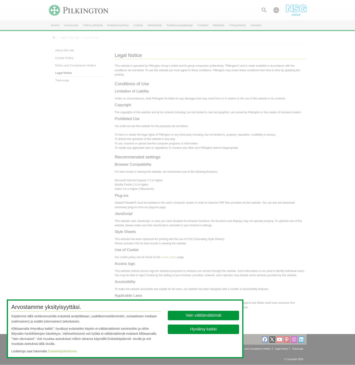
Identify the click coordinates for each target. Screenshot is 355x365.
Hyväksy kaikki (203, 329)
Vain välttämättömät (203, 315)
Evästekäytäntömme (62, 351)
